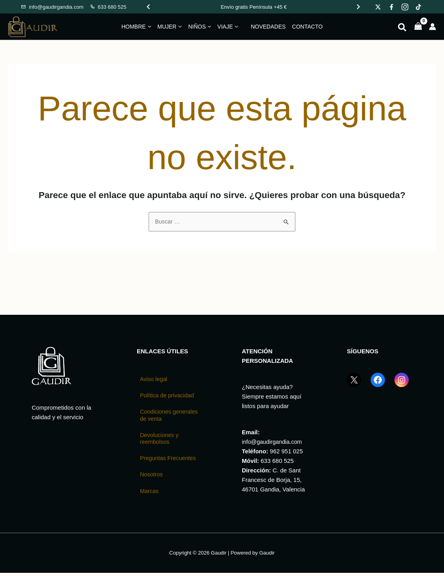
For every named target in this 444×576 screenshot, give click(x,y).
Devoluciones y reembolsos (160, 440)
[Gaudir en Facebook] (391, 7)
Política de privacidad (168, 396)
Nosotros (152, 477)
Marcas (149, 494)
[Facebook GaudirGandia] (378, 385)
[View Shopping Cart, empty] (418, 26)
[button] (148, 26)
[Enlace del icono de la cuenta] (432, 26)
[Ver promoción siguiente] (358, 6)
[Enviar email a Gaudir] (52, 7)
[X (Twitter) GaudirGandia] (354, 385)
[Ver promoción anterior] (148, 6)
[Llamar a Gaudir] (108, 7)
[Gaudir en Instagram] (405, 7)
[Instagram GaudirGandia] (401, 385)
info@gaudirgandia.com (273, 442)
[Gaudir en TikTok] (418, 7)
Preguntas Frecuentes (169, 460)
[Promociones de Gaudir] (253, 6)
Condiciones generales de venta (165, 417)
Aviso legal (154, 379)
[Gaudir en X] (378, 7)
